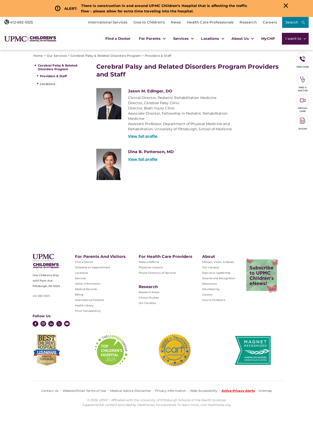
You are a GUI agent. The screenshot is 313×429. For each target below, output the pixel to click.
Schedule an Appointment (92, 267)
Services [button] (183, 39)
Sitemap (265, 391)
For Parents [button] (152, 39)
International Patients (89, 300)
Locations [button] (212, 39)
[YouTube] (67, 324)
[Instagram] (43, 324)
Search (292, 22)
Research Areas (149, 292)
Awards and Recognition (218, 278)
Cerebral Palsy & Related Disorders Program (57, 67)
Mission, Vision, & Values (218, 262)
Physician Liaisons (151, 267)
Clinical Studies (149, 297)
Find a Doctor (117, 39)
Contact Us (49, 391)
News (176, 22)
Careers (270, 22)
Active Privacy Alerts (238, 391)
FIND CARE (302, 60)
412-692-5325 (18, 22)
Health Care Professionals (210, 22)
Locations (47, 84)
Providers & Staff (53, 76)
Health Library (84, 305)
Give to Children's (149, 22)
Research (248, 22)
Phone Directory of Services (157, 272)
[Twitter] (59, 324)
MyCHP (268, 39)
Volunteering (210, 289)
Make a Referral (149, 262)
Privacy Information (170, 391)
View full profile (143, 136)
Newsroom (209, 283)
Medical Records (86, 289)
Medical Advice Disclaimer (130, 391)
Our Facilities (147, 303)
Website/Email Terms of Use (84, 391)
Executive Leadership (216, 272)
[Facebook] (35, 324)
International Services (108, 22)
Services (80, 278)
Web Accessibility (203, 391)
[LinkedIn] (51, 324)
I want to (295, 39)
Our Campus (210, 267)
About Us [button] (242, 39)
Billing (79, 294)
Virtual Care (302, 104)
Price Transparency (88, 310)
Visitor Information (87, 283)
